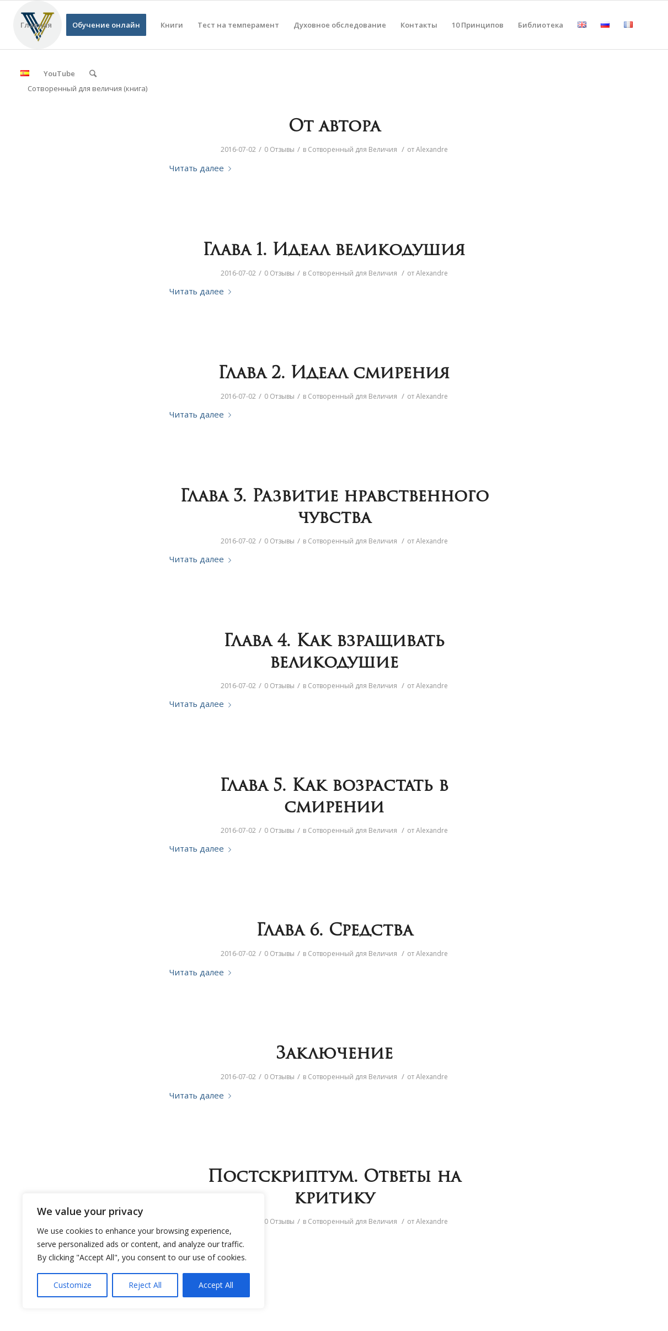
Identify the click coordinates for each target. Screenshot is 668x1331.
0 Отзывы (279, 149)
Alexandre (432, 149)
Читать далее (202, 167)
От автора (334, 127)
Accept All (216, 1285)
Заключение (334, 1054)
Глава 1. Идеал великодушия (334, 251)
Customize (73, 1285)
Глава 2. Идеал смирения (334, 374)
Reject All (145, 1285)
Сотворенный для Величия (352, 149)
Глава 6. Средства (334, 931)
